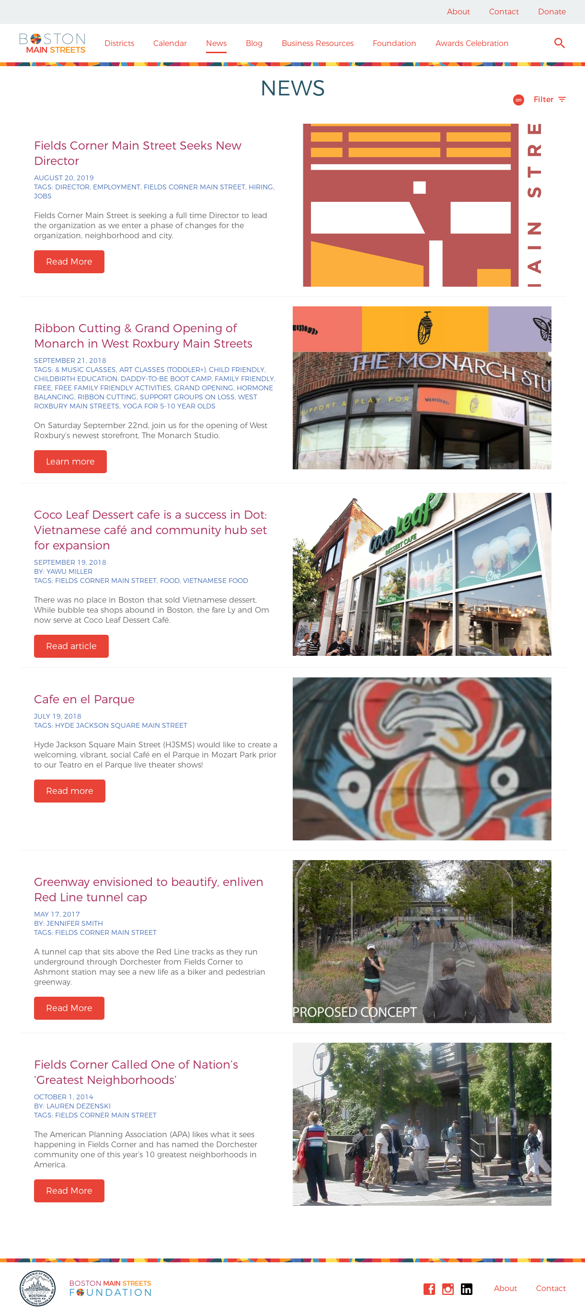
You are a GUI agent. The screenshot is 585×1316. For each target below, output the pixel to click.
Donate (552, 11)
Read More (69, 261)
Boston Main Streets (52, 43)
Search (559, 44)
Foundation (394, 43)
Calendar (170, 43)
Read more (69, 791)
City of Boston (39, 1288)
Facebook (429, 1289)
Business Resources (318, 43)
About (458, 11)
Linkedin (466, 1289)
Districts (119, 43)
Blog (254, 43)
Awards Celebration (472, 43)
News (216, 43)
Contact (504, 11)
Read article (71, 646)
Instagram (448, 1289)
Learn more (70, 461)
